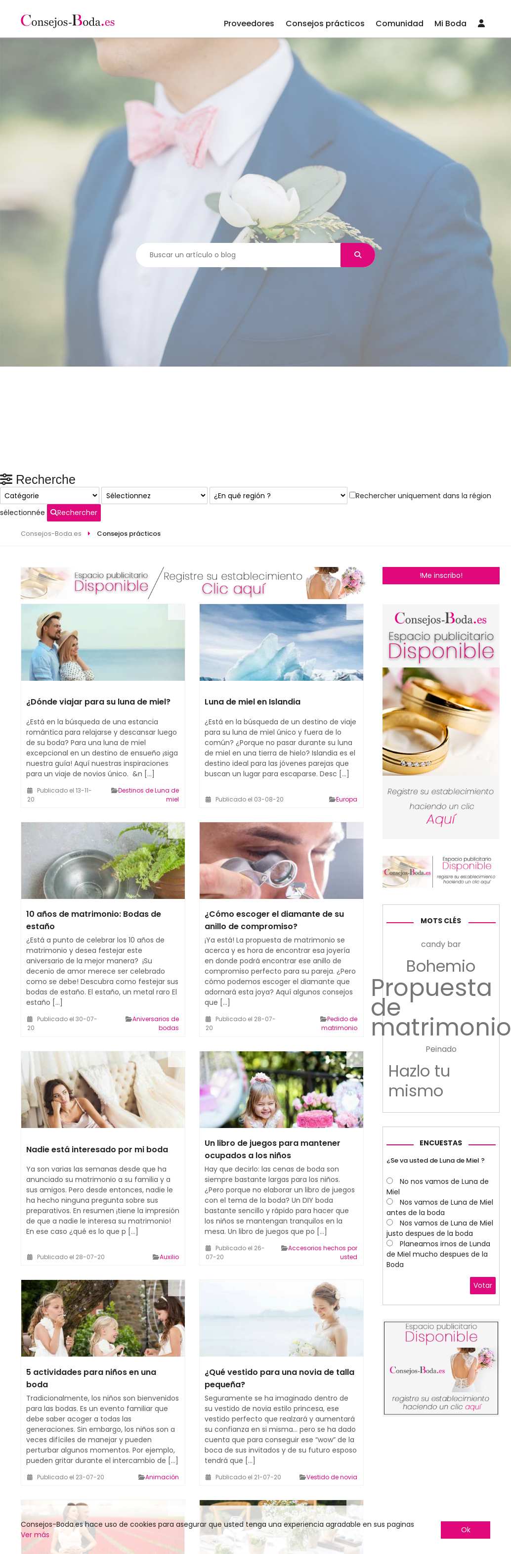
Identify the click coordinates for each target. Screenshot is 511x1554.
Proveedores (249, 23)
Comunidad (400, 23)
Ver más (35, 1535)
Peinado (441, 1192)
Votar (482, 1429)
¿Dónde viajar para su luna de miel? (98, 653)
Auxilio (169, 1208)
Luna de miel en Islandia (252, 653)
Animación (162, 1427)
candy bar (441, 1087)
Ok (465, 1530)
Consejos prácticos (325, 23)
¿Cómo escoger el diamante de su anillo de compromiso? (274, 871)
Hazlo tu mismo (419, 1224)
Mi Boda (450, 23)
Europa (346, 750)
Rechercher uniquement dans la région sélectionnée (434, 681)
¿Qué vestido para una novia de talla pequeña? (279, 1329)
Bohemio (440, 1110)
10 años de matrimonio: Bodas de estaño (93, 871)
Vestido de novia (331, 1427)
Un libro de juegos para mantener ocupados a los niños (273, 1100)
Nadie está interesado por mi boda (97, 1100)
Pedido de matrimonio (339, 974)
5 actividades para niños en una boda (91, 1329)
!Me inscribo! (441, 526)
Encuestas (441, 1286)
